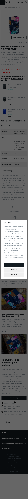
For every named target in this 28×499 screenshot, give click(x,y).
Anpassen (14, 275)
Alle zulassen (14, 265)
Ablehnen (14, 270)
